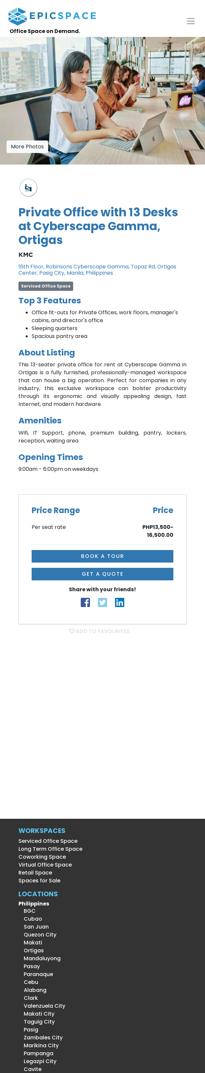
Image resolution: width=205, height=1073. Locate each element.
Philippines (33, 903)
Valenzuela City (41, 1006)
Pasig (28, 1029)
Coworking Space (42, 857)
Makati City (36, 1014)
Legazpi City (37, 1061)
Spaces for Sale (39, 880)
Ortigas (31, 950)
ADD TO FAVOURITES (99, 631)
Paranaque (35, 974)
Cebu (28, 982)
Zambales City (40, 1037)
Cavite (30, 1069)
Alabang (32, 990)
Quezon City (37, 934)
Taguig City (36, 1022)
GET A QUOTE (103, 574)
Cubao (30, 919)
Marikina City (38, 1045)
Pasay (29, 966)
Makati (30, 942)
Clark (28, 998)
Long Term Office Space (50, 849)
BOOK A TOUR (102, 556)
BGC (27, 911)
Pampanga (35, 1053)
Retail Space (35, 872)
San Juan (33, 927)
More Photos (27, 146)
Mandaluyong (39, 958)
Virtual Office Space (45, 865)
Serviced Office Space (47, 841)
